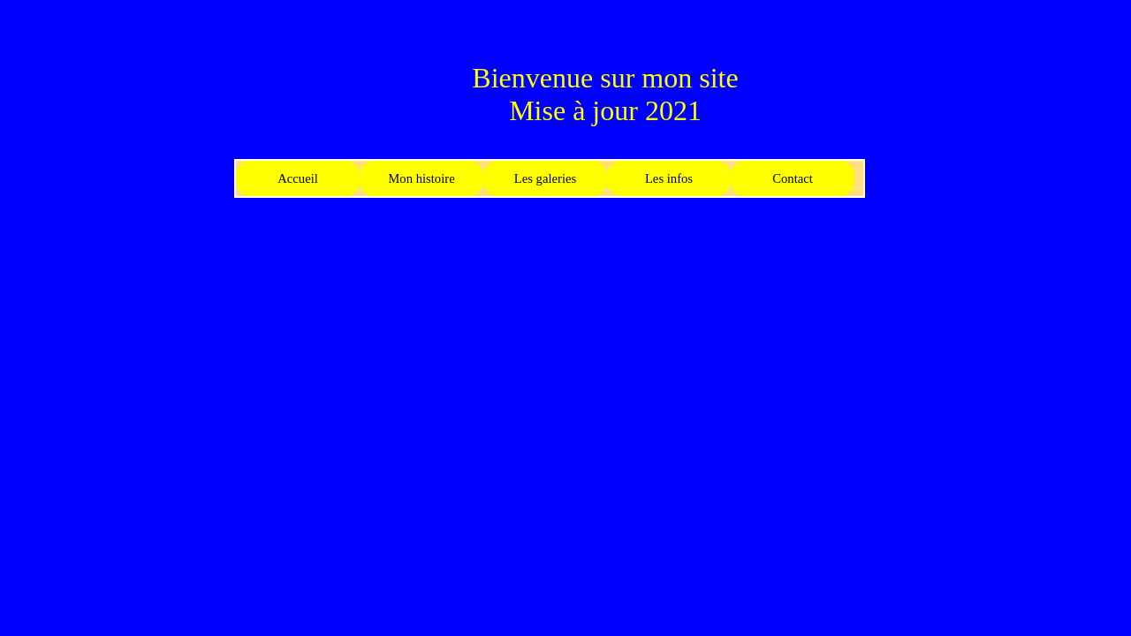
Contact (792, 178)
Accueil (297, 178)
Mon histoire (421, 178)
